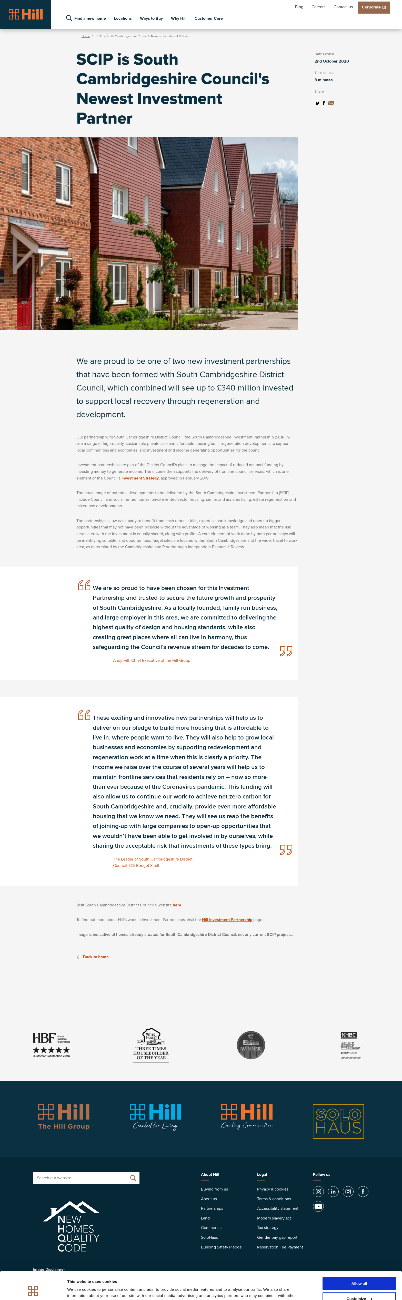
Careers (318, 6)
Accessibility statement (277, 1208)
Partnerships (212, 1208)
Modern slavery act (274, 1218)
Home (86, 36)
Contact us (343, 6)
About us (209, 1199)
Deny (359, 1287)
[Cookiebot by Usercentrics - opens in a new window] (33, 1290)
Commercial (212, 1227)
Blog (299, 6)
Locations (123, 18)
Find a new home (90, 18)
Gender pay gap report (277, 1237)
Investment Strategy (140, 478)
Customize (359, 1272)
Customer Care (209, 18)
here (176, 905)
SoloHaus (209, 1237)
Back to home (92, 957)
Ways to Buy (151, 18)
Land (205, 1218)
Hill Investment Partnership (227, 919)
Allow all (359, 1257)
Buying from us (214, 1189)
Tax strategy (267, 1227)
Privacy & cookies (272, 1189)
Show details (79, 1289)
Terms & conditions (274, 1199)
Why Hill (178, 18)
